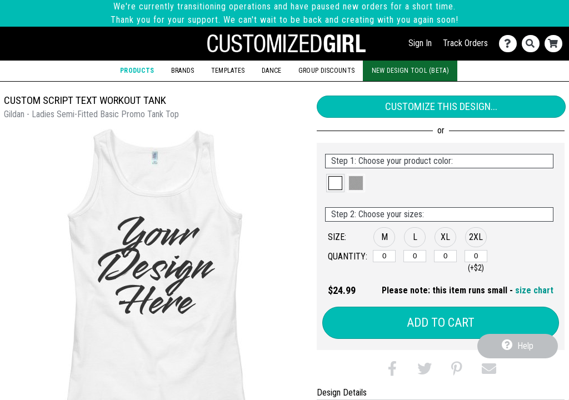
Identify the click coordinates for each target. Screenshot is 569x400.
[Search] (533, 43)
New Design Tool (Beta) (410, 70)
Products (137, 70)
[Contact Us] (510, 43)
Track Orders (465, 43)
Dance (271, 70)
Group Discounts (326, 70)
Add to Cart (441, 322)
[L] (414, 256)
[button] (335, 183)
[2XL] (476, 256)
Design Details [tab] (342, 392)
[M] (384, 256)
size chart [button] (534, 290)
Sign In (420, 43)
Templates (228, 70)
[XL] (445, 256)
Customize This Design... (441, 106)
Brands (182, 70)
